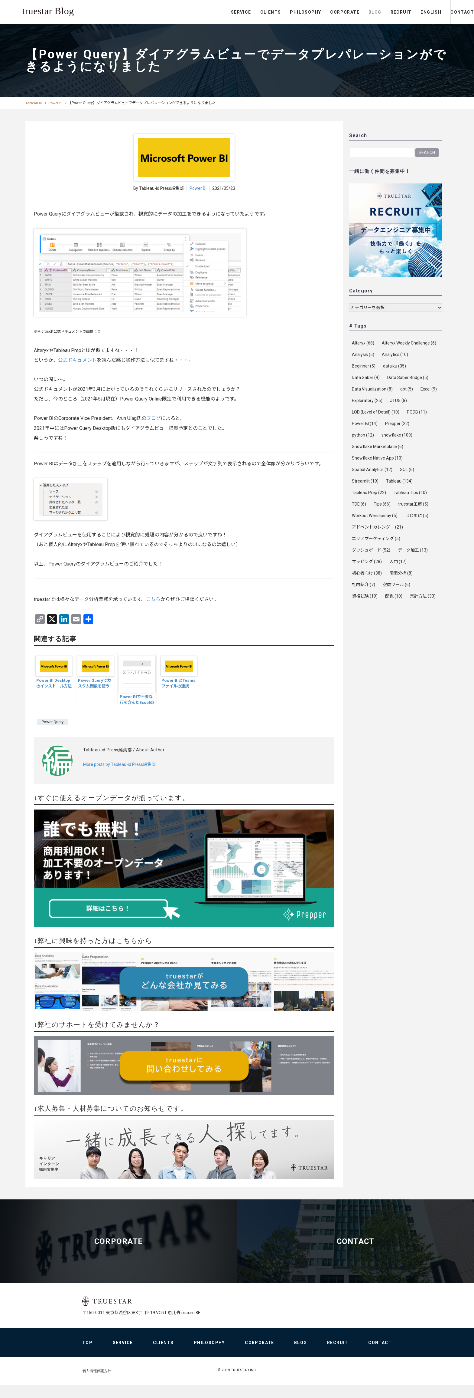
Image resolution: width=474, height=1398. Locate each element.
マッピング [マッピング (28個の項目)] (367, 561)
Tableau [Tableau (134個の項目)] (399, 481)
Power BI (56, 103)
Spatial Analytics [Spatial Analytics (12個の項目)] (372, 469)
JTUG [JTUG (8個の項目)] (398, 400)
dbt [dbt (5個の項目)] (406, 389)
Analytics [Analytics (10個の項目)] (395, 354)
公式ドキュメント (77, 360)
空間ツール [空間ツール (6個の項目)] (396, 584)
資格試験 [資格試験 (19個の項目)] (365, 596)
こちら (153, 599)
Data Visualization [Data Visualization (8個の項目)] (372, 389)
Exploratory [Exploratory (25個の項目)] (367, 400)
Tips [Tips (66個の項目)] (382, 504)
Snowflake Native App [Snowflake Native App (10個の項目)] (377, 458)
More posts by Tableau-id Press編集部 (119, 764)
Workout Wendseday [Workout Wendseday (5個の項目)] (375, 515)
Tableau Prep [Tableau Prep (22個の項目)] (369, 492)
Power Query (52, 722)
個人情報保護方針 (96, 1384)
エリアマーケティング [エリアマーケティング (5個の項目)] (376, 538)
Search (427, 152)
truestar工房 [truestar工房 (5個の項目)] (413, 504)
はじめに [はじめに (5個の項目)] (416, 515)
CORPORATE (320, 12)
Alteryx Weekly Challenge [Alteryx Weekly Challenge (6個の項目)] (409, 343)
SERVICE (216, 12)
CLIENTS (245, 12)
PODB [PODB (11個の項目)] (417, 412)
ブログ (153, 418)
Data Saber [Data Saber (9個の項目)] (366, 377)
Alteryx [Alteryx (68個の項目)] (363, 343)
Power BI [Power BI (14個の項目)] (365, 423)
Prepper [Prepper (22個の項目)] (397, 423)
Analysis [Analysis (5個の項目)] (363, 354)
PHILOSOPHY (280, 12)
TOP (87, 1355)
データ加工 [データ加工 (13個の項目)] (413, 550)
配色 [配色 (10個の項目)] (393, 596)
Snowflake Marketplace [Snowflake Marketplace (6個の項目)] (377, 446)
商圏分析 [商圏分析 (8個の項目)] (401, 573)
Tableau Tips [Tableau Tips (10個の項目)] (410, 492)
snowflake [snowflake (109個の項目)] (396, 435)
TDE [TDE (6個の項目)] (359, 504)
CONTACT (450, 12)
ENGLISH (406, 12)
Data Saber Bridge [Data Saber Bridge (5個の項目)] (407, 377)
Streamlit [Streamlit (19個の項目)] (365, 481)
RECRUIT (376, 12)
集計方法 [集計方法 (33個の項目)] (423, 596)
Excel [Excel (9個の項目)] (428, 389)
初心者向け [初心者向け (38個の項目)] (367, 573)
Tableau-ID (34, 103)
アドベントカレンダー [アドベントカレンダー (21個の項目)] (377, 527)
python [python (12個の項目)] (363, 435)
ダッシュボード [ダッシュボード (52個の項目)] (371, 550)
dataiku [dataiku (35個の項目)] (394, 366)
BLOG (350, 12)
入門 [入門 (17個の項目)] (398, 561)
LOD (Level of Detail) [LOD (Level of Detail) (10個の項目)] (375, 412)
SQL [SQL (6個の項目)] (407, 469)
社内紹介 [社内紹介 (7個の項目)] (363, 584)
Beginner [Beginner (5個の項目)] (363, 366)
